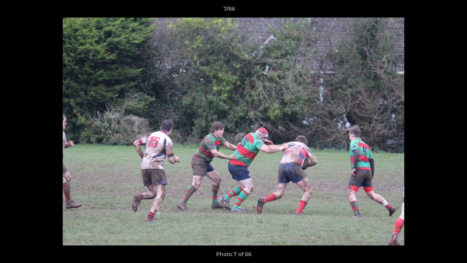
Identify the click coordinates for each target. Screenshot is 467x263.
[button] (436, 10)
